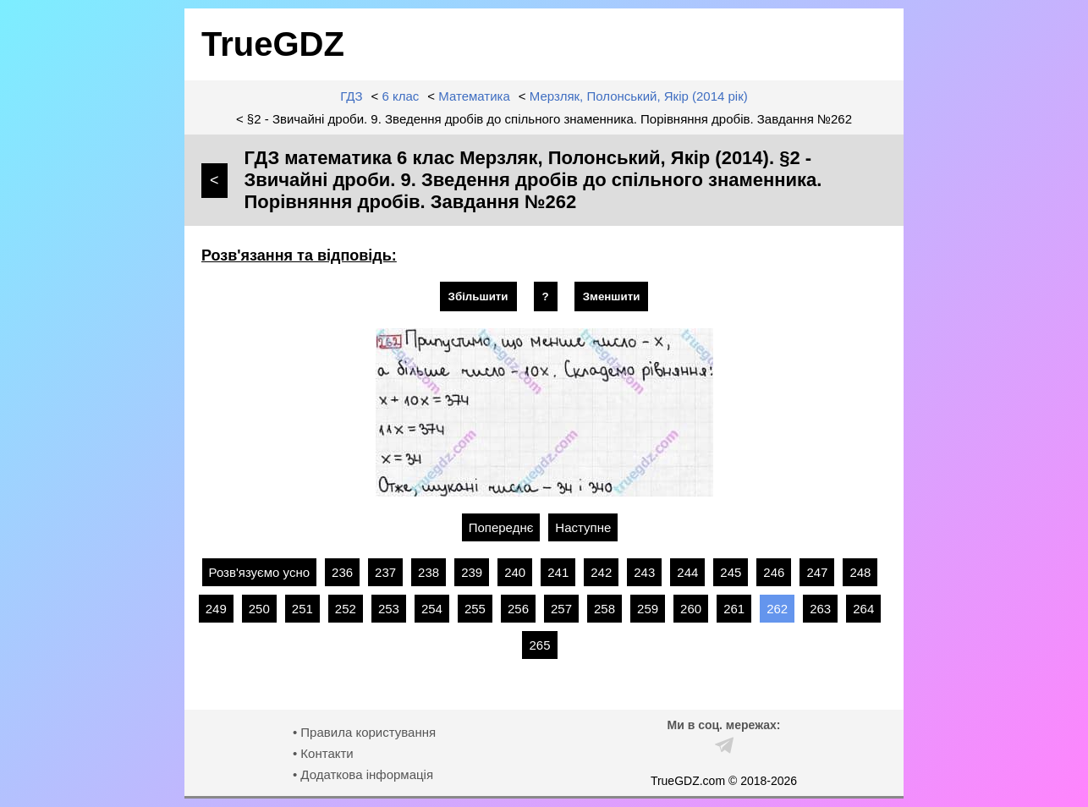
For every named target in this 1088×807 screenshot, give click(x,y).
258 (604, 608)
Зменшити (611, 296)
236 (342, 572)
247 (816, 572)
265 (539, 645)
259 (647, 608)
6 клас (401, 96)
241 (558, 572)
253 (388, 608)
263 (820, 608)
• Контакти (323, 753)
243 (644, 572)
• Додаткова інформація (363, 774)
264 (863, 608)
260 (690, 608)
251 (302, 608)
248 (860, 572)
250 (259, 608)
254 (431, 608)
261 (734, 608)
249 (216, 608)
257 (561, 608)
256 (518, 608)
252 (345, 608)
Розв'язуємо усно (259, 572)
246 (773, 572)
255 (475, 608)
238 (428, 572)
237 (385, 572)
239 (471, 572)
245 (730, 572)
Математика (474, 96)
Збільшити (478, 296)
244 (687, 572)
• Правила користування (364, 732)
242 (601, 572)
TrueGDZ (272, 44)
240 (514, 572)
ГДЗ (351, 96)
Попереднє (501, 527)
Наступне (583, 527)
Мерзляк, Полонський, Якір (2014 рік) (639, 96)
